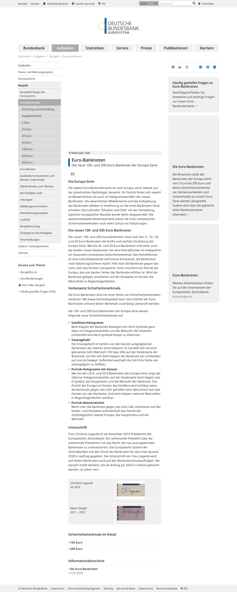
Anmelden (206, 3)
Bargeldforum (28, 272)
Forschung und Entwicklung (38, 109)
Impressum (57, 588)
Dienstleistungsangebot (34, 213)
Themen (23, 253)
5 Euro (26, 122)
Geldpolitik (24, 65)
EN (101, 3)
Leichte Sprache (83, 3)
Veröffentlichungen (31, 278)
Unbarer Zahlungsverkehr (33, 246)
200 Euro (27, 156)
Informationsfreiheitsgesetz (84, 588)
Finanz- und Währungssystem (35, 72)
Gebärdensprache (55, 3)
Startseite (24, 56)
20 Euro (26, 136)
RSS (184, 588)
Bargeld (54, 56)
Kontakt (22, 3)
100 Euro (27, 149)
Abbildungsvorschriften (33, 206)
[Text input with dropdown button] (178, 3)
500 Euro (27, 162)
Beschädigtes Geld (31, 193)
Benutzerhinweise (166, 588)
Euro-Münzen (28, 169)
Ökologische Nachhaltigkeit (36, 233)
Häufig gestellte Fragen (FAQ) (37, 291)
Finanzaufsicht (26, 78)
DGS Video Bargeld (31, 285)
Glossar (35, 3)
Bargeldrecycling (30, 226)
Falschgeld (26, 199)
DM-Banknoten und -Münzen (37, 186)
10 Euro (26, 129)
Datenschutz (145, 588)
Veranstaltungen (30, 239)
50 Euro (26, 142)
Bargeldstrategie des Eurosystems (32, 94)
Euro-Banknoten (30, 102)
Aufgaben (39, 56)
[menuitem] (34, 48)
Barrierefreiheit (126, 588)
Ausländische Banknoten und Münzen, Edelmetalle (37, 177)
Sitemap (108, 588)
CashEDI (25, 219)
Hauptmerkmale (31, 116)
